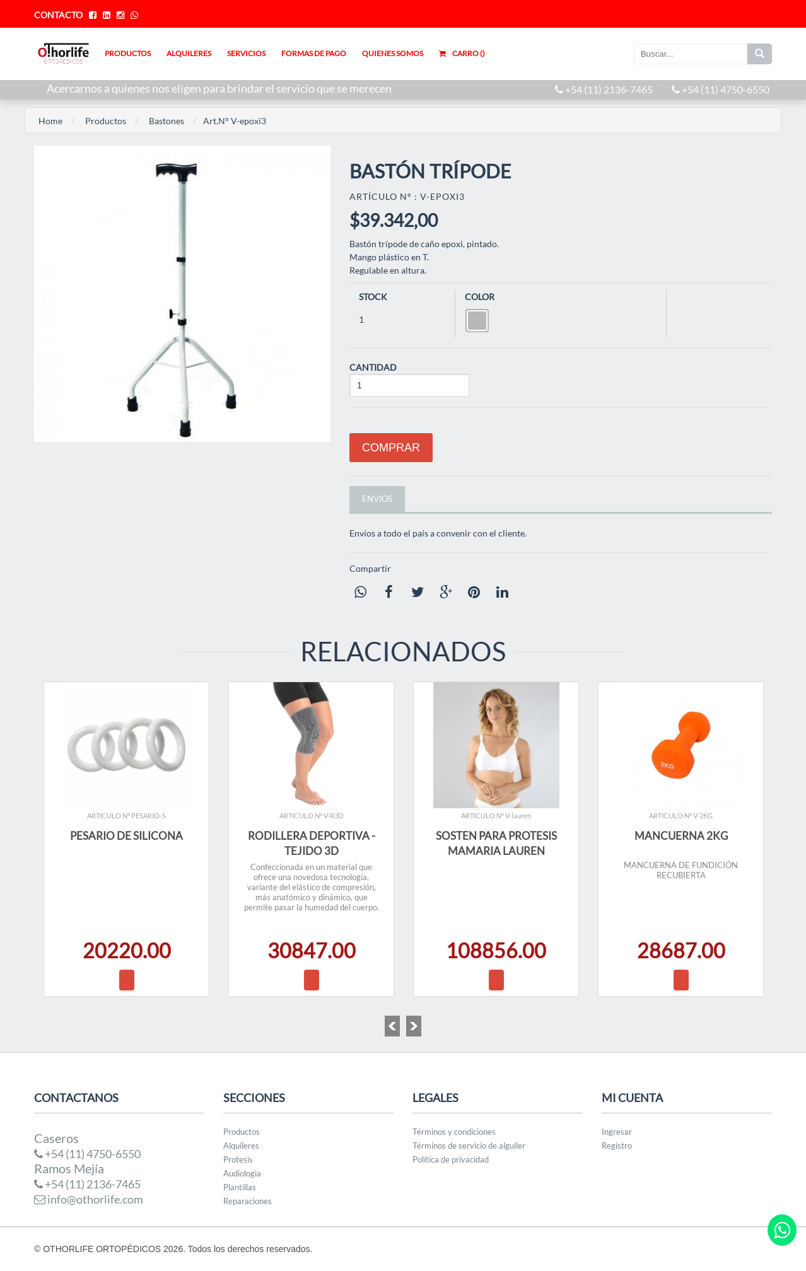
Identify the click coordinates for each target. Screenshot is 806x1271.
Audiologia (242, 1173)
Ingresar (617, 1132)
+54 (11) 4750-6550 (720, 89)
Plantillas (239, 1187)
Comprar (391, 447)
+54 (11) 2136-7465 (604, 89)
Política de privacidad (450, 1159)
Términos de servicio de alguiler (468, 1145)
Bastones (166, 120)
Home (50, 120)
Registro (617, 1145)
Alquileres (241, 1145)
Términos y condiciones (454, 1132)
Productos (105, 120)
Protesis (238, 1159)
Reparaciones (247, 1201)
